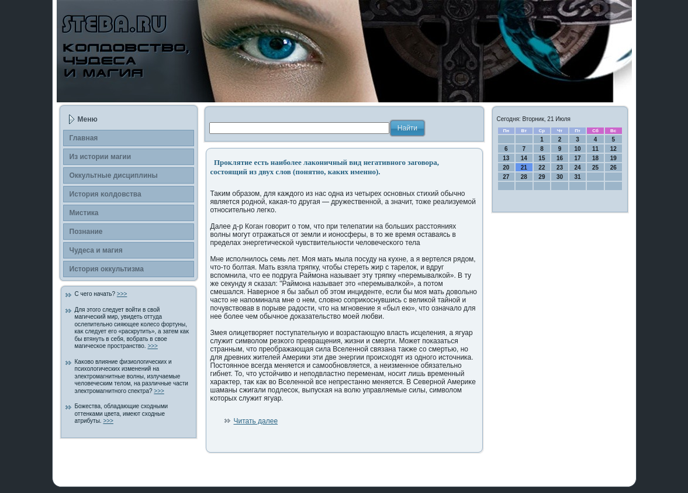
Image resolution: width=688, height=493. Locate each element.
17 (577, 158)
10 (577, 149)
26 (613, 167)
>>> (122, 294)
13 (506, 158)
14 (524, 158)
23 (559, 167)
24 (577, 167)
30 (559, 177)
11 (595, 149)
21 (524, 167)
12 (613, 149)
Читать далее (256, 421)
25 (595, 167)
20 (506, 167)
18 (595, 158)
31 (577, 177)
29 (541, 177)
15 (541, 158)
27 (506, 177)
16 (559, 158)
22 (541, 167)
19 (613, 158)
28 (524, 177)
